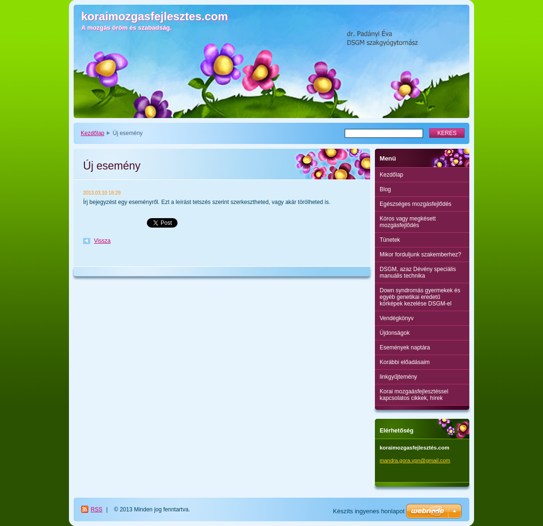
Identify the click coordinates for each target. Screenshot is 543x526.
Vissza (102, 241)
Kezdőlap (92, 133)
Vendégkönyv (397, 318)
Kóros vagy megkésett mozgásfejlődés (408, 222)
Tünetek (390, 240)
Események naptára (405, 347)
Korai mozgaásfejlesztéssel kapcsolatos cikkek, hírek (414, 394)
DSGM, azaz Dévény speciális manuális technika (418, 272)
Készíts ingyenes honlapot (369, 511)
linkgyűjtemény (398, 376)
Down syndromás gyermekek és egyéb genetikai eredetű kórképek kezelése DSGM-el (420, 297)
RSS (96, 509)
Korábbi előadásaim (405, 362)
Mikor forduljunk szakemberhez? (420, 254)
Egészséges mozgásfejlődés (415, 204)
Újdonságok (394, 333)
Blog (385, 189)
